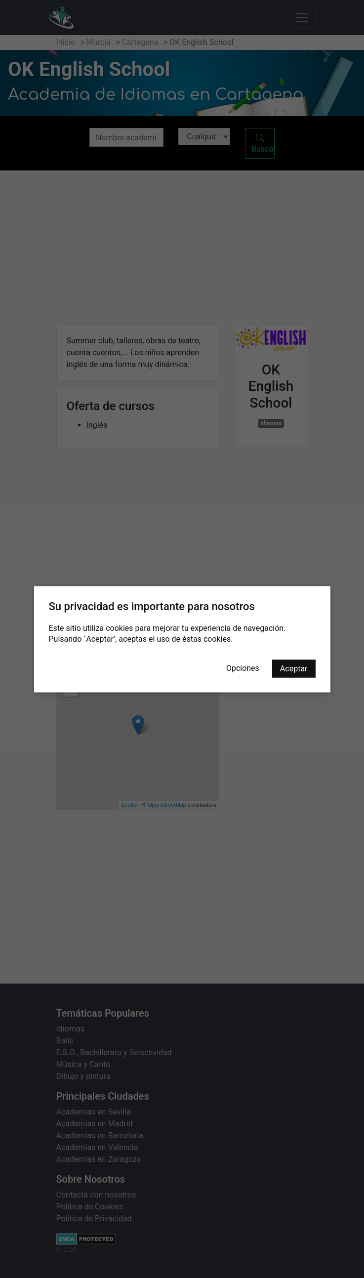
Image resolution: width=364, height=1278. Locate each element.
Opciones (242, 667)
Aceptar (294, 668)
